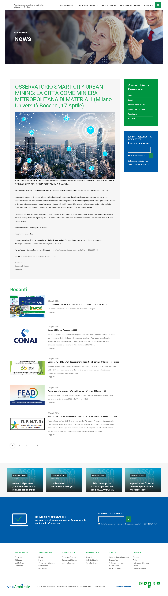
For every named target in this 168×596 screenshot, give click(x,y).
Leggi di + (51, 312)
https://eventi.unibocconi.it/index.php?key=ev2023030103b (76, 250)
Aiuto (135, 562)
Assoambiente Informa (138, 104)
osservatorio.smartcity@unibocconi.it (42, 256)
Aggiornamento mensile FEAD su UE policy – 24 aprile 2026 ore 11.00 (77, 391)
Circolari (89, 559)
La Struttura (19, 565)
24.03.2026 (94, 479)
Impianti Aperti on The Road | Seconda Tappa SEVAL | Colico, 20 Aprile (77, 304)
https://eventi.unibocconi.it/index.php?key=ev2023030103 (39, 244)
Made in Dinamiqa (123, 588)
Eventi (131, 100)
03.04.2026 (15, 479)
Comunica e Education (138, 109)
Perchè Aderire (114, 562)
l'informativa (140, 159)
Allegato (18, 269)
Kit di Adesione (115, 571)
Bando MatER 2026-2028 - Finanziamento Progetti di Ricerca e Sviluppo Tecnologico (83, 362)
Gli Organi (18, 562)
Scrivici (135, 568)
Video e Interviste (68, 565)
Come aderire (114, 568)
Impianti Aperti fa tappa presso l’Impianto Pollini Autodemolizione (143, 486)
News (130, 95)
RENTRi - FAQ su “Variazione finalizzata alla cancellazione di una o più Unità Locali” (83, 416)
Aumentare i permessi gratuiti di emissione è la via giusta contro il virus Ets (24, 488)
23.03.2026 (133, 479)
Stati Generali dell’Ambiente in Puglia (63, 485)
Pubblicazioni (134, 114)
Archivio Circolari (92, 562)
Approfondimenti (92, 565)
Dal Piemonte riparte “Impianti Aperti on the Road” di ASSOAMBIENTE (104, 486)
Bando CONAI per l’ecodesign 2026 (62, 330)
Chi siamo (18, 559)
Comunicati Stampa (69, 562)
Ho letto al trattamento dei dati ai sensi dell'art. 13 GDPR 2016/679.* (138, 162)
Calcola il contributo (116, 565)
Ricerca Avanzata (139, 571)
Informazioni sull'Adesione (119, 559)
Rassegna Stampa (19, 475)
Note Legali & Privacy (141, 565)
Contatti (136, 559)
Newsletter (133, 119)
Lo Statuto (19, 568)
